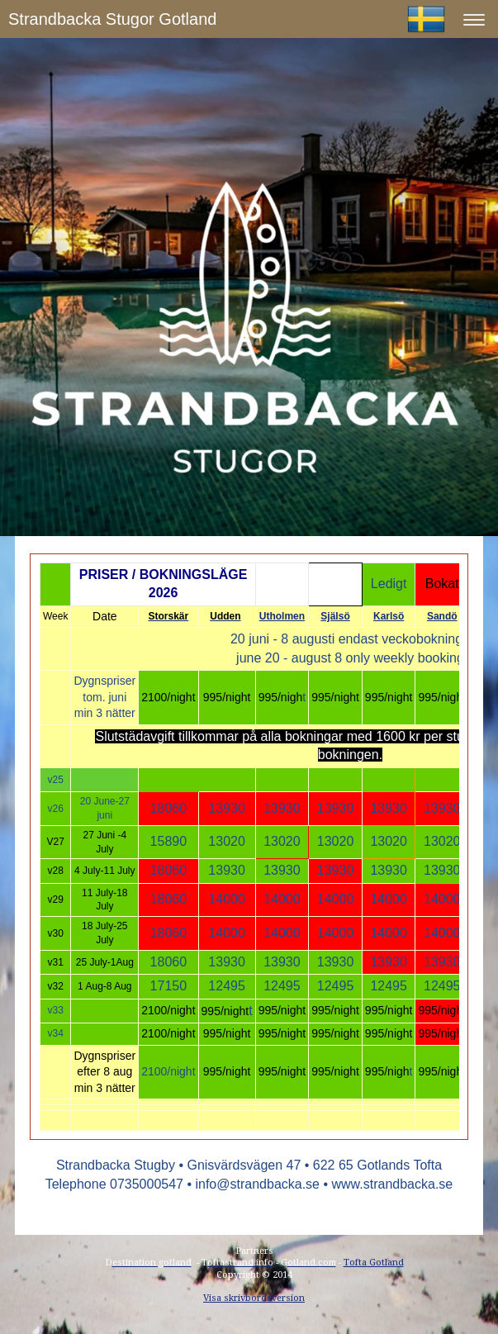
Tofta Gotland (374, 1262)
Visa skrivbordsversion (254, 1298)
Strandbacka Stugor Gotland (112, 19)
